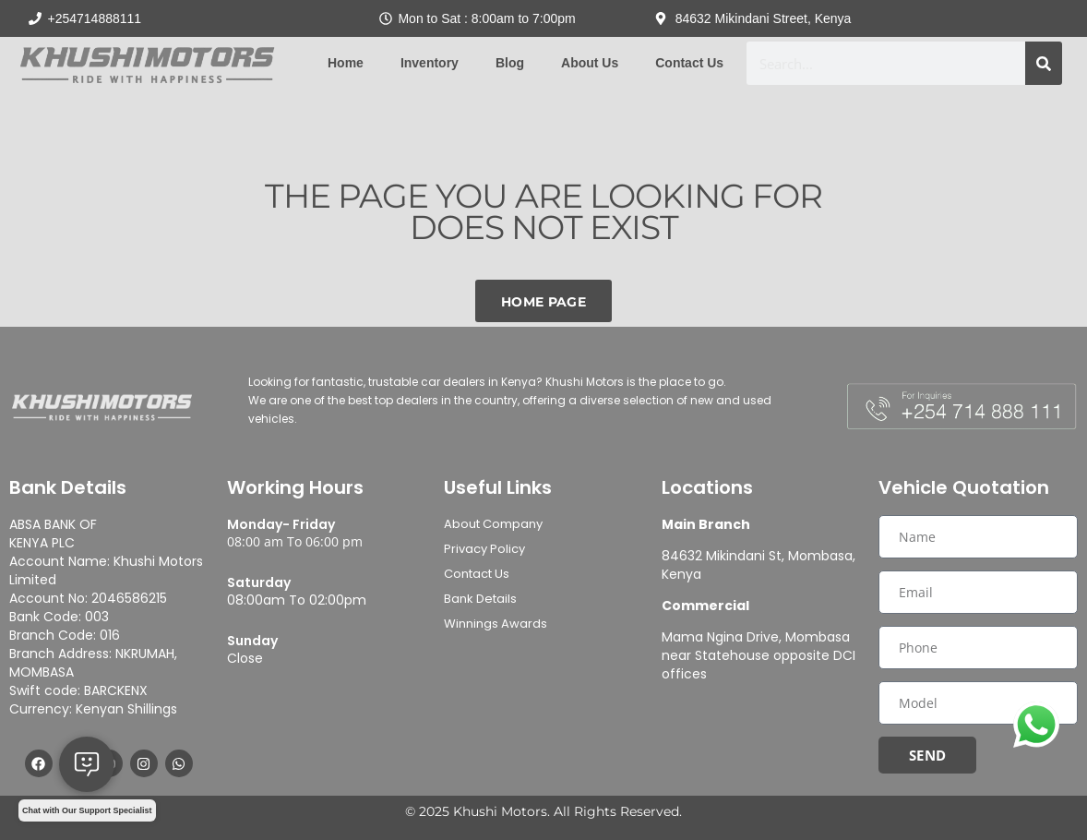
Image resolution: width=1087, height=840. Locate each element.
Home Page (543, 302)
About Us (589, 62)
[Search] (1043, 63)
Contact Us (689, 62)
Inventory (429, 62)
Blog (510, 62)
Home (346, 62)
